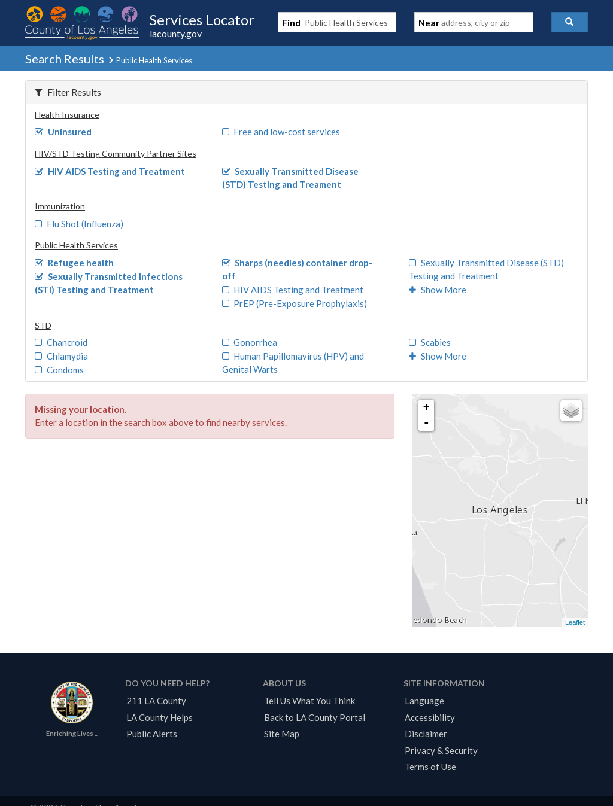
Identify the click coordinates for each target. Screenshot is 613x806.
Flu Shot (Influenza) (79, 223)
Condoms (59, 369)
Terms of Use (430, 766)
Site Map (281, 733)
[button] (569, 22)
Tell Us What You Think (309, 700)
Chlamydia (61, 356)
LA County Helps (159, 717)
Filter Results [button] (68, 92)
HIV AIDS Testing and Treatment (110, 171)
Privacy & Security (441, 750)
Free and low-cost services (281, 131)
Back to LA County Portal (314, 717)
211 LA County (156, 700)
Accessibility (430, 717)
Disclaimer (426, 733)
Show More (437, 289)
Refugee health (74, 262)
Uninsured (63, 131)
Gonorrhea (250, 342)
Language (424, 700)
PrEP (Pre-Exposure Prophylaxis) (295, 303)
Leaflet (575, 622)
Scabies (430, 342)
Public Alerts (151, 733)
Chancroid (61, 342)
